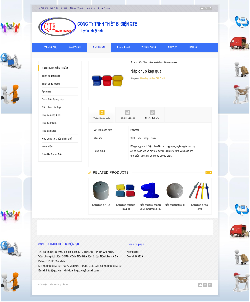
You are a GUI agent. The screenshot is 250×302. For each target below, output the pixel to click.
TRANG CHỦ (50, 47)
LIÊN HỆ (64, 8)
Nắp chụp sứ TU (101, 205)
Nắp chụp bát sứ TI (175, 205)
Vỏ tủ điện (47, 146)
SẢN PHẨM (54, 8)
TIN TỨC (172, 47)
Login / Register (78, 8)
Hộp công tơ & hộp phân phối (57, 138)
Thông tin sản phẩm (102, 114)
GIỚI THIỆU (43, 8)
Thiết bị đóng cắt (51, 75)
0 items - (94, 8)
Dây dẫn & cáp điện (52, 154)
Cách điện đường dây (53, 99)
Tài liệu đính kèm (152, 114)
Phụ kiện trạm (49, 123)
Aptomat (46, 91)
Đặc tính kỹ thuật (127, 114)
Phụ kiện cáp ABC (51, 115)
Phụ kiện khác (49, 130)
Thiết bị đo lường (51, 83)
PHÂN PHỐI (123, 47)
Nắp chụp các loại (147, 78)
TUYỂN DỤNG (149, 47)
